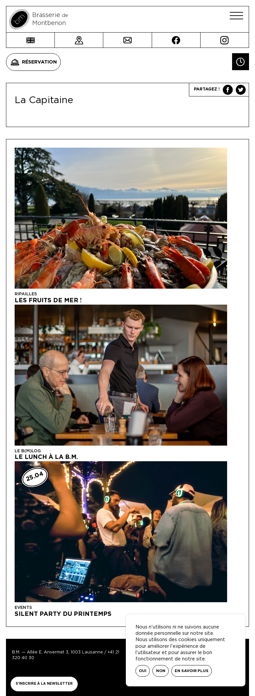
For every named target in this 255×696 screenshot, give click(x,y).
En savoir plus (192, 671)
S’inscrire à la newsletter (44, 683)
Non (160, 671)
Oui (142, 671)
